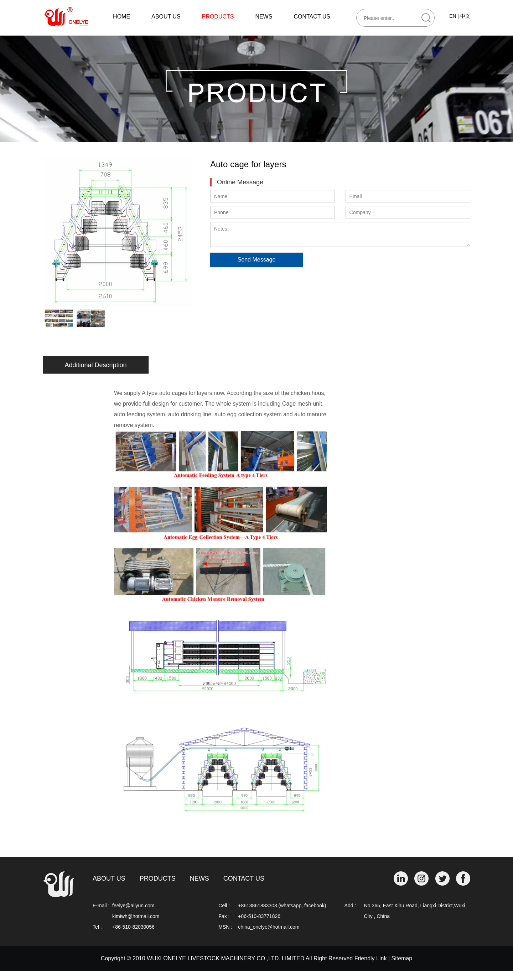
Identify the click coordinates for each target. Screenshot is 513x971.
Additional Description (95, 365)
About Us (109, 878)
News (199, 878)
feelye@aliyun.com (133, 905)
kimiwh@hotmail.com (135, 916)
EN (452, 16)
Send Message (257, 260)
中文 (465, 16)
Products (158, 878)
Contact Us (243, 878)
